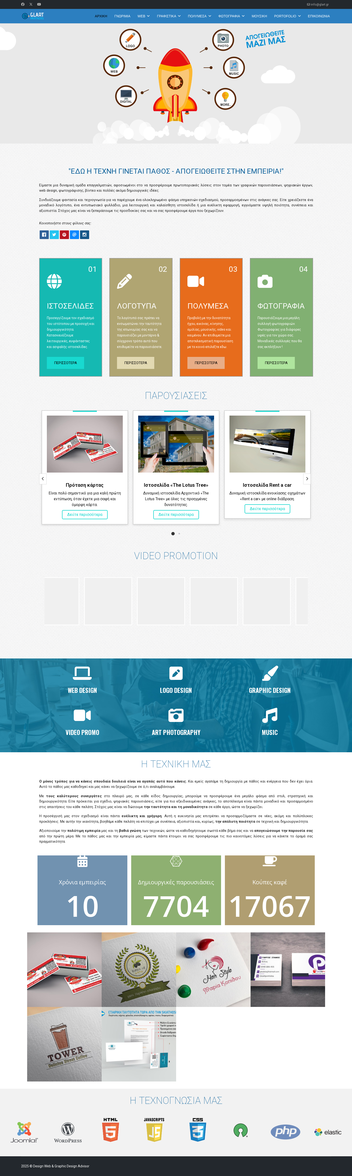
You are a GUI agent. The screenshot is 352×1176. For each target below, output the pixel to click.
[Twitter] (31, 4)
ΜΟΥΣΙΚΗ (259, 16)
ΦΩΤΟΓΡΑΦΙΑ (229, 16)
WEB (141, 16)
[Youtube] (39, 4)
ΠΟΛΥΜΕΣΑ (197, 16)
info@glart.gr (320, 4)
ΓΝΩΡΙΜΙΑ (122, 16)
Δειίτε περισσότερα (84, 514)
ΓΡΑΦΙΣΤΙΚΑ (166, 16)
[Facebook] (23, 4)
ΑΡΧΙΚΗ (101, 16)
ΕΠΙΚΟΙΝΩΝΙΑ (319, 16)
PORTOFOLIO (285, 16)
